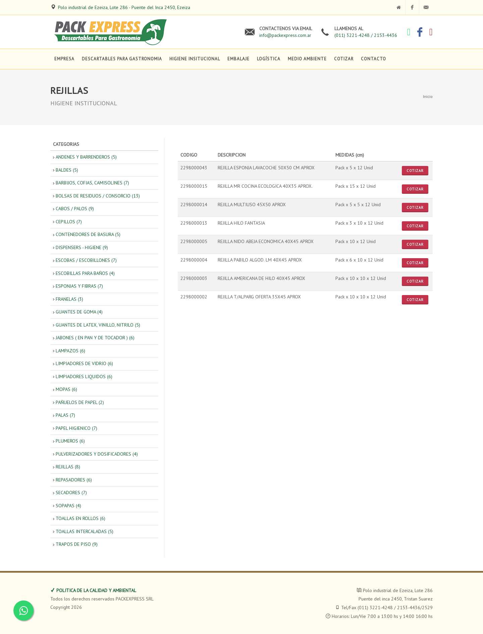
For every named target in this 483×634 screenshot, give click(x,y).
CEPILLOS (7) (69, 222)
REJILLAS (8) (68, 467)
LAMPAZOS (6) (70, 351)
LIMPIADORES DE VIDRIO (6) (84, 363)
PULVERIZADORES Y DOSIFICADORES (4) (97, 454)
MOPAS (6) (66, 389)
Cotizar (415, 170)
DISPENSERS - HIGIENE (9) (82, 247)
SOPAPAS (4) (68, 506)
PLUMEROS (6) (70, 441)
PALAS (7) (65, 415)
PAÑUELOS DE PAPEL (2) (80, 402)
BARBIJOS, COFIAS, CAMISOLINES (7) (92, 183)
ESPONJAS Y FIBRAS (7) (79, 286)
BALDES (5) (67, 170)
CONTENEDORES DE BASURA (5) (88, 234)
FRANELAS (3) (69, 299)
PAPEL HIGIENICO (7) (76, 428)
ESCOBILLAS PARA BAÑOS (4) (85, 273)
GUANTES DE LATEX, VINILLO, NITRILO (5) (98, 325)
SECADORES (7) (71, 492)
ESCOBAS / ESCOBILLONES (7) (86, 260)
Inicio (428, 96)
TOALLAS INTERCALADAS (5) (84, 531)
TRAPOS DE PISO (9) (77, 544)
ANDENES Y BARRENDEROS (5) (86, 157)
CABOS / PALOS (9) (75, 209)
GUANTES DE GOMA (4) (79, 312)
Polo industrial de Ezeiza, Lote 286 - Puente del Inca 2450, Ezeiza (124, 7)
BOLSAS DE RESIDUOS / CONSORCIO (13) (98, 196)
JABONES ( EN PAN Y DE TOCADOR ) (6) (95, 338)
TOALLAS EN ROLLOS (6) (80, 518)
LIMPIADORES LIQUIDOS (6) (84, 376)
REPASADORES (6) (74, 480)
